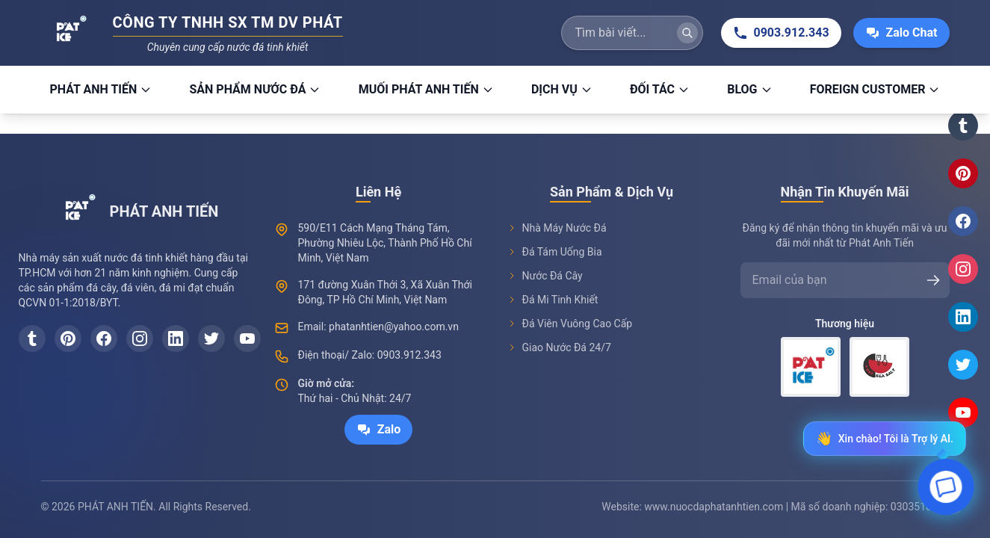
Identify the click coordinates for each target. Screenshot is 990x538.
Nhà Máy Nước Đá (557, 228)
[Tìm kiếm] (687, 32)
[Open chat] (946, 490)
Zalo (378, 429)
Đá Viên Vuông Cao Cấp (570, 324)
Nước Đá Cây (545, 276)
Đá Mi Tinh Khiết (552, 300)
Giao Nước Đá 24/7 (559, 347)
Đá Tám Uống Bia (554, 252)
